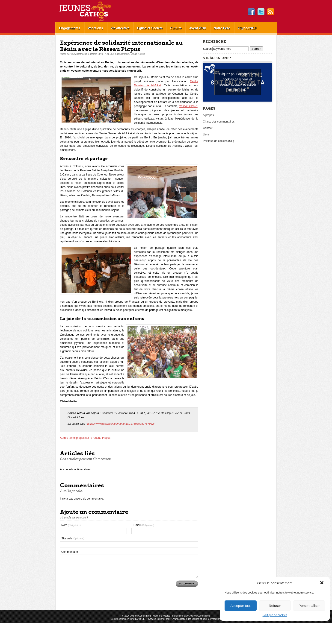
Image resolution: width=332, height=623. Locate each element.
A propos (208, 115)
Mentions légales (161, 615)
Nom (71, 525)
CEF (144, 619)
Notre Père (222, 28)
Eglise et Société (150, 28)
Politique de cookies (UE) (218, 141)
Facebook (251, 12)
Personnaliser (309, 606)
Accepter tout (240, 606)
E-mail (143, 525)
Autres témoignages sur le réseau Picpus (85, 437)
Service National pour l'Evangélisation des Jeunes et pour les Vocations (184, 619)
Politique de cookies (275, 615)
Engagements (69, 28)
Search (207, 48)
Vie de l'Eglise (137, 54)
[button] (322, 583)
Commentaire (69, 551)
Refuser (275, 606)
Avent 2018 (197, 28)
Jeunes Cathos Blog (92, 11)
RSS (270, 12)
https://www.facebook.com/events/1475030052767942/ (120, 423)
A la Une (109, 54)
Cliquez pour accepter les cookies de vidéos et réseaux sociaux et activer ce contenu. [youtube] (237, 82)
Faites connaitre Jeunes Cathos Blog (191, 615)
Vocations (95, 28)
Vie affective (120, 28)
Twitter (261, 12)
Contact (207, 128)
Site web (72, 538)
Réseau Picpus (188, 106)
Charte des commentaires (218, 121)
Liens (206, 134)
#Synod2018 (247, 28)
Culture (175, 28)
